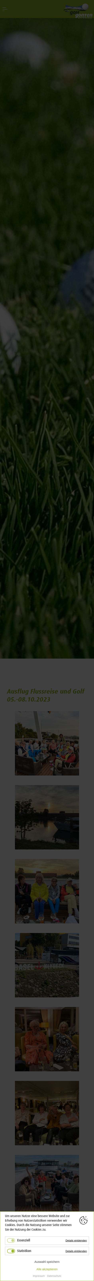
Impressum (39, 1276)
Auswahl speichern (47, 1261)
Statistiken (24, 1251)
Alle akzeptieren (47, 1269)
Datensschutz (54, 1276)
